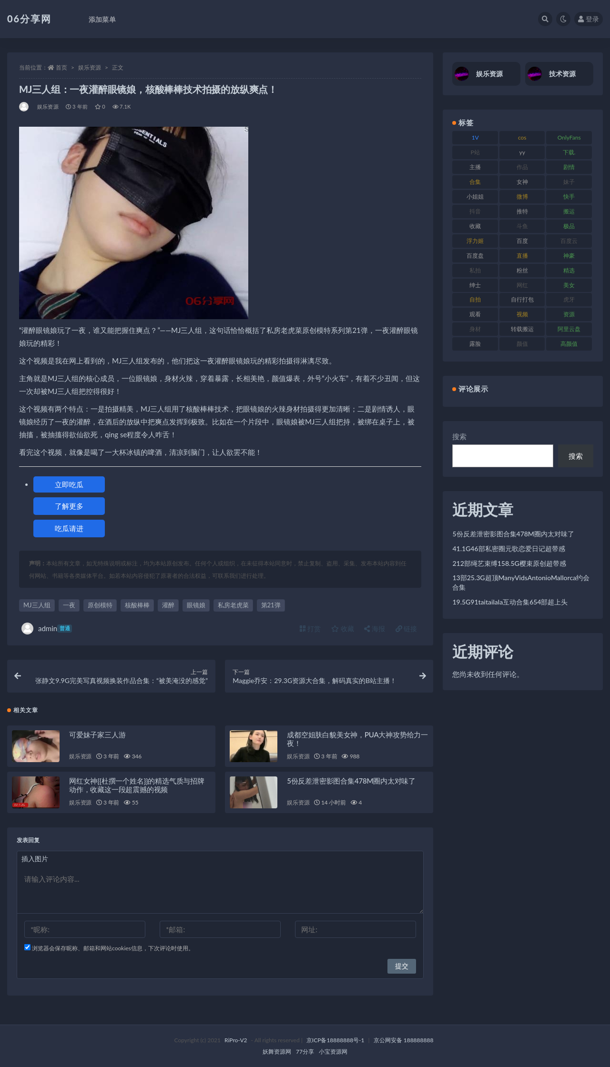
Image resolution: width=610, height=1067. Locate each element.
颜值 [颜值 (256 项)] (522, 343)
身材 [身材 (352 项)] (475, 328)
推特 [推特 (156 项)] (522, 211)
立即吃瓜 (69, 484)
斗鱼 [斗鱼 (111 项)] (522, 226)
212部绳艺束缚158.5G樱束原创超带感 (509, 563)
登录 (588, 19)
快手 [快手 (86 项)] (569, 196)
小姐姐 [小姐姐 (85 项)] (475, 196)
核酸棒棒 (137, 605)
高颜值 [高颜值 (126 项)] (569, 343)
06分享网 (29, 18)
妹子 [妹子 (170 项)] (569, 181)
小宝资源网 (333, 1051)
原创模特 (100, 605)
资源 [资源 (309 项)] (569, 314)
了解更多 (69, 506)
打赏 (310, 628)
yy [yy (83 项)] (522, 152)
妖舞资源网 (277, 1051)
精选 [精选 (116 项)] (569, 270)
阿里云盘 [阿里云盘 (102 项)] (569, 328)
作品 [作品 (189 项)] (522, 167)
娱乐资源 (89, 67)
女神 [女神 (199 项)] (522, 181)
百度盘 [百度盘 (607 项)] (475, 255)
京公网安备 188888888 (404, 1040)
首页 (61, 67)
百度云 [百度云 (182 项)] (569, 240)
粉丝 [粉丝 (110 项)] (522, 270)
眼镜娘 (196, 605)
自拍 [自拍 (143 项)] (475, 299)
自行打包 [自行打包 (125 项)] (522, 299)
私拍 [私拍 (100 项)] (475, 270)
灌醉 (168, 605)
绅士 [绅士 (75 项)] (475, 285)
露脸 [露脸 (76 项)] (475, 343)
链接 (406, 628)
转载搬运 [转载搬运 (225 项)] (522, 328)
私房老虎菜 (233, 605)
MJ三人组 (37, 605)
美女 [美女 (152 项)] (569, 285)
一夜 (69, 605)
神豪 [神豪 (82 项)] (569, 255)
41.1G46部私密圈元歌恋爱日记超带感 (508, 548)
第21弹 (271, 605)
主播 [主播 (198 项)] (475, 167)
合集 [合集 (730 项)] (475, 181)
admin (46, 628)
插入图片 (34, 859)
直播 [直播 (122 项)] (522, 255)
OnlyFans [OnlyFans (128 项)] (569, 137)
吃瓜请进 (69, 528)
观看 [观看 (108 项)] (475, 314)
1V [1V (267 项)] (475, 137)
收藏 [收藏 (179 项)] (475, 226)
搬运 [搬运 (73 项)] (569, 211)
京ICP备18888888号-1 (335, 1040)
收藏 (342, 628)
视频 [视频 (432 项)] (522, 314)
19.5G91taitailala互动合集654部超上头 (510, 602)
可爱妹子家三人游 (97, 734)
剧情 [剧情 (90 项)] (569, 167)
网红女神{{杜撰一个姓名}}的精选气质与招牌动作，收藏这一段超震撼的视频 (136, 785)
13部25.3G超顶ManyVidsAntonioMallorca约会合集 (521, 582)
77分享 (305, 1051)
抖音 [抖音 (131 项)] (475, 211)
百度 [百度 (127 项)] (522, 240)
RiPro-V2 (235, 1040)
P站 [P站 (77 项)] (475, 152)
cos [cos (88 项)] (522, 137)
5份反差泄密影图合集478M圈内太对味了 (351, 780)
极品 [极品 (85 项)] (569, 226)
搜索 (459, 436)
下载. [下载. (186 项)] (569, 152)
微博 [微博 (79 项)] (522, 196)
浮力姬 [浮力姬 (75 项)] (475, 240)
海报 (374, 628)
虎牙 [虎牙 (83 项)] (569, 299)
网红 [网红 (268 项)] (522, 285)
